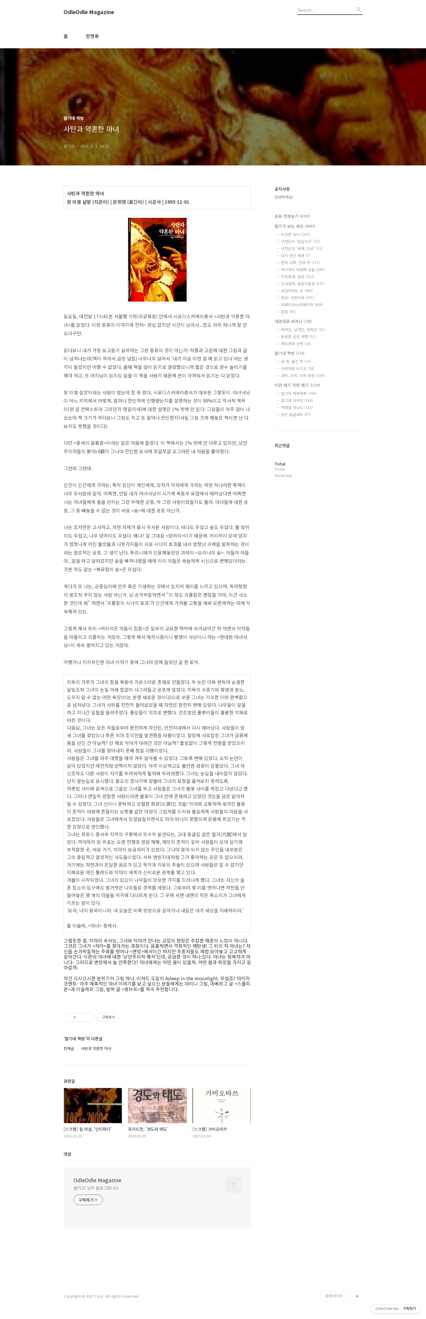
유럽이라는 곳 (297, 290)
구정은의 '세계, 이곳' (302, 248)
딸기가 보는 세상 (295, 226)
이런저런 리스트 (297, 368)
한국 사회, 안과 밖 (300, 262)
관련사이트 (334, 1296)
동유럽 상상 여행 (298, 336)
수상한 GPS (295, 234)
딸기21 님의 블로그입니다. (97, 1188)
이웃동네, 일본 (297, 276)
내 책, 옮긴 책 (296, 361)
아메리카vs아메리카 (302, 304)
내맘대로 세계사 (293, 321)
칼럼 (288, 311)
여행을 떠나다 (297, 407)
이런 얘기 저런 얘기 (297, 385)
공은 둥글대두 (296, 414)
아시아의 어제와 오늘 (303, 269)
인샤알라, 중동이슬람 (303, 283)
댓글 (67, 1154)
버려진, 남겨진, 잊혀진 (303, 329)
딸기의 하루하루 (298, 393)
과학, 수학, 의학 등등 (303, 375)
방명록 (92, 36)
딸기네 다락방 (297, 400)
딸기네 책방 (289, 353)
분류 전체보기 (292, 216)
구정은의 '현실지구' (300, 241)
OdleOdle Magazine (89, 12)
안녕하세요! (284, 197)
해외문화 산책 (296, 343)
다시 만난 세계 (295, 255)
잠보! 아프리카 (297, 297)
